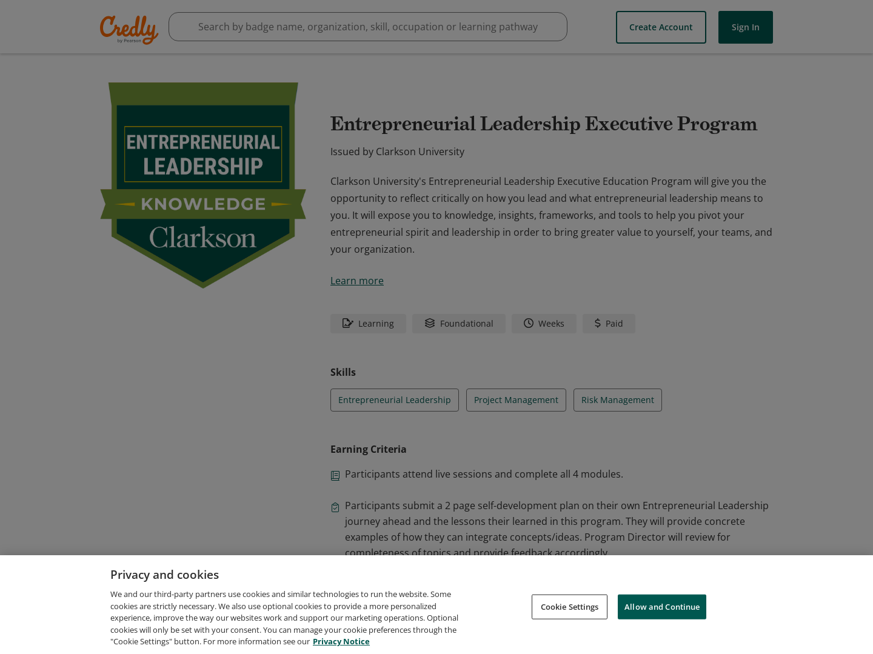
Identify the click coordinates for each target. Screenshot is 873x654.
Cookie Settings (570, 606)
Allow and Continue (662, 606)
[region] (436, 604)
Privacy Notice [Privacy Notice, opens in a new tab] (341, 641)
